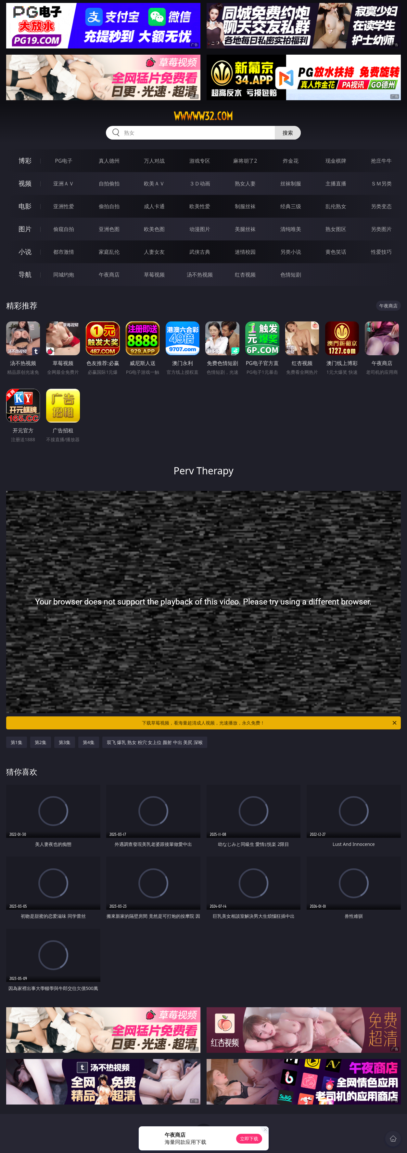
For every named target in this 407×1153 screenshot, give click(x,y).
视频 (25, 183)
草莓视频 (154, 274)
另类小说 (290, 251)
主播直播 (335, 183)
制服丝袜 (245, 206)
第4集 (89, 742)
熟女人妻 (245, 183)
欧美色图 (154, 229)
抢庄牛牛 (381, 160)
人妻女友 (154, 251)
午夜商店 (109, 274)
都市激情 (63, 251)
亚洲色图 (109, 229)
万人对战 (154, 160)
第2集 (40, 742)
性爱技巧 (381, 251)
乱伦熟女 (335, 206)
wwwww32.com (203, 116)
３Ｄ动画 (199, 183)
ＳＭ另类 (381, 183)
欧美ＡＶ (154, 183)
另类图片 (381, 229)
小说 (25, 251)
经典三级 (290, 206)
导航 (25, 274)
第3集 (64, 742)
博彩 (25, 160)
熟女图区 (335, 229)
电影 (25, 206)
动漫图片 (199, 229)
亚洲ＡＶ (63, 183)
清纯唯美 (290, 229)
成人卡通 (154, 206)
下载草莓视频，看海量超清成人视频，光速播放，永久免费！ (270, 723)
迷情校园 (245, 251)
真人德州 (109, 160)
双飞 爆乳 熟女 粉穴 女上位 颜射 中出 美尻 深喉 (155, 742)
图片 (25, 228)
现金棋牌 (335, 160)
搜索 (288, 132)
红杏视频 (245, 274)
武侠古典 (199, 251)
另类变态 (381, 206)
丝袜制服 (290, 183)
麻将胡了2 (245, 160)
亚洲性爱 (63, 206)
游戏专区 (199, 160)
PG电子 (63, 160)
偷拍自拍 (109, 206)
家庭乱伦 (109, 251)
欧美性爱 (199, 206)
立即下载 (249, 1138)
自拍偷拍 (109, 183)
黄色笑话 (335, 251)
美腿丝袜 (245, 229)
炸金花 (291, 160)
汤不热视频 (200, 274)
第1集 (16, 742)
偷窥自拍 (63, 229)
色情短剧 (290, 274)
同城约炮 (63, 274)
